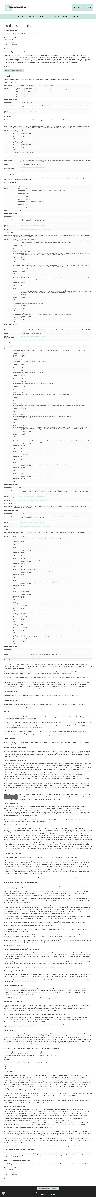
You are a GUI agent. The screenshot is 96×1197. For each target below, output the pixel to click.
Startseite (21, 17)
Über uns (32, 17)
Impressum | (51, 1193)
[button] (3, 1193)
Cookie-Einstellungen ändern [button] (13, 70)
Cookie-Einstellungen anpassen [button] (48, 1188)
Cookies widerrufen (10, 797)
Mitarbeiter (43, 17)
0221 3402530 (10, 48)
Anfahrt (65, 17)
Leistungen (55, 17)
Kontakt (75, 17)
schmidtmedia (50, 1194)
